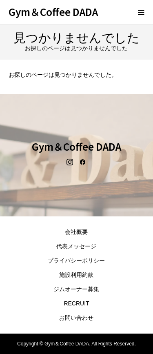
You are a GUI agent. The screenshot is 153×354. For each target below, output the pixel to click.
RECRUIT (76, 303)
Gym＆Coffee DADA (53, 11)
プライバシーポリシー (76, 260)
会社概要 (76, 232)
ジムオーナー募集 (76, 289)
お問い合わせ (76, 317)
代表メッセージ (76, 246)
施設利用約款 (76, 275)
